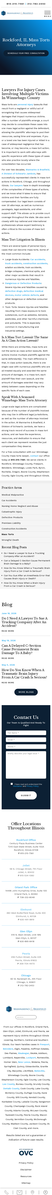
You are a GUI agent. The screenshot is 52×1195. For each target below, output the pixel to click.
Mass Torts (8, 534)
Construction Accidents (14, 528)
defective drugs (13, 291)
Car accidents (37, 259)
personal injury (25, 104)
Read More (8, 631)
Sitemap (26, 1183)
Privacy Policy (32, 786)
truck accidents (13, 263)
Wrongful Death (10, 540)
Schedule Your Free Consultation (26, 53)
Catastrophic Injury (12, 511)
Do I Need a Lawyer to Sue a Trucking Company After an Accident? (24, 622)
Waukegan (23, 1053)
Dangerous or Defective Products (23, 283)
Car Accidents (9, 500)
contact (34, 455)
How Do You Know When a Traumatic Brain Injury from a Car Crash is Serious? (24, 673)
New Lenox (24, 1062)
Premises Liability (11, 523)
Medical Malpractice (13, 494)
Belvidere (8, 1049)
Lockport (31, 1057)
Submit (26, 795)
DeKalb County (11, 1088)
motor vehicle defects (27, 295)
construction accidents (35, 263)
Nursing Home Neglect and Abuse (20, 506)
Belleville (39, 1071)
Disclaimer (17, 786)
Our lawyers (16, 185)
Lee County (8, 1084)
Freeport (44, 1044)
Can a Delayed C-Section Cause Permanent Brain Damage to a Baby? (21, 649)
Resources (26, 1176)
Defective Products (12, 517)
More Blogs (26, 692)
